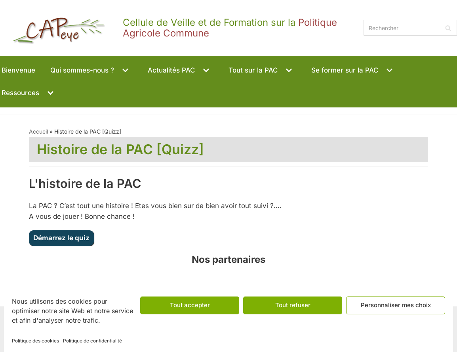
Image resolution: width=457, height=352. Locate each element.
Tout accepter (190, 305)
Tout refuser (292, 305)
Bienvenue (18, 70)
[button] (124, 70)
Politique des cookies (35, 341)
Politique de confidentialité (92, 341)
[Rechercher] (410, 28)
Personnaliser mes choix (396, 305)
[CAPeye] (180, 28)
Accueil (38, 131)
